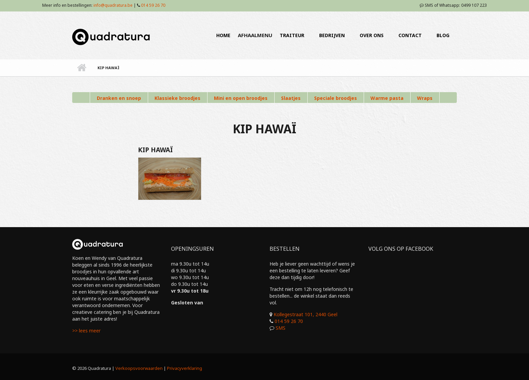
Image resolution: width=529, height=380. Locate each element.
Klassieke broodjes (177, 98)
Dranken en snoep (119, 98)
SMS (280, 328)
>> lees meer (86, 330)
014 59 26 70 (153, 5)
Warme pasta (386, 98)
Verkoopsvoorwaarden (139, 368)
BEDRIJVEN (332, 35)
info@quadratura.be (113, 5)
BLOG (443, 35)
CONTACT (410, 35)
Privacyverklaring (184, 368)
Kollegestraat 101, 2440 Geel (305, 314)
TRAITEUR (292, 35)
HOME (223, 35)
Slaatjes (291, 98)
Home (81, 67)
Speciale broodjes (335, 98)
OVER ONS (372, 35)
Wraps (425, 98)
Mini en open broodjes (241, 98)
